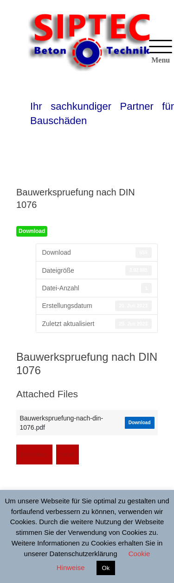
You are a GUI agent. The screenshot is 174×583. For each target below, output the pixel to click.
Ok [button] (106, 567)
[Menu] (160, 52)
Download (32, 231)
